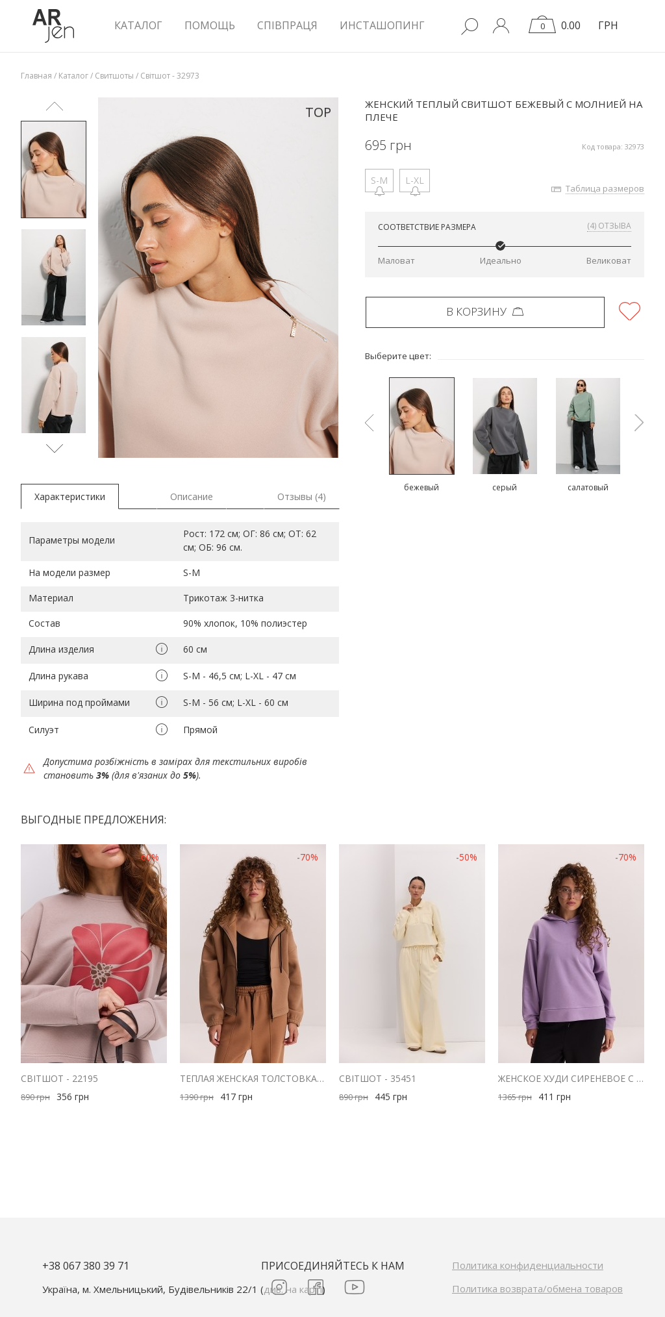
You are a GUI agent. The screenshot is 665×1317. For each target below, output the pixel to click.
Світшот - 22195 (59, 1078)
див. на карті (293, 1289)
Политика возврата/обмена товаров (537, 1288)
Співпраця (287, 25)
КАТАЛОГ (138, 25)
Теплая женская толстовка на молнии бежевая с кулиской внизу (253, 1078)
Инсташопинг (382, 25)
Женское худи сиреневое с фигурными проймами (571, 1078)
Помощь (209, 25)
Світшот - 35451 (377, 1078)
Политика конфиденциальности (527, 1265)
